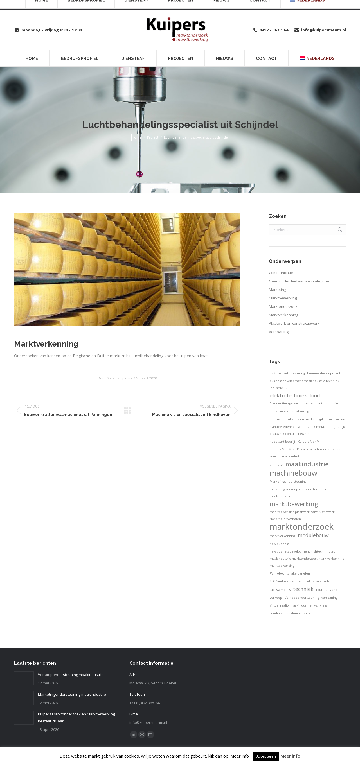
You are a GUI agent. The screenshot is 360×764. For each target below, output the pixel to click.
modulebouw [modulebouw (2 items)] (313, 535)
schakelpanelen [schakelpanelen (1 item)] (298, 573)
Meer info (290, 756)
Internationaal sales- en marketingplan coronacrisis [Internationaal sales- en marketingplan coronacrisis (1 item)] (307, 419)
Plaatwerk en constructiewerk (294, 323)
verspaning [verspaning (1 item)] (329, 598)
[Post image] (24, 678)
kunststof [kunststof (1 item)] (276, 465)
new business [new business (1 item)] (279, 544)
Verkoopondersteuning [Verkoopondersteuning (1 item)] (302, 598)
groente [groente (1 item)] (307, 403)
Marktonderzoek (283, 306)
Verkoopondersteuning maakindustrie (71, 674)
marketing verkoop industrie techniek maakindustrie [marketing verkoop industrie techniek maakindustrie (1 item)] (298, 492)
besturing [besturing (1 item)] (298, 373)
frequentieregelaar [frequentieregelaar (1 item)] (284, 403)
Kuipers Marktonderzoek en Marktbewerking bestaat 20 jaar (76, 717)
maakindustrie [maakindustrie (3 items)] (306, 463)
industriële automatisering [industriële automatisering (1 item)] (289, 411)
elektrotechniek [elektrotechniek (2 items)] (288, 395)
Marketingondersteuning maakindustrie (72, 694)
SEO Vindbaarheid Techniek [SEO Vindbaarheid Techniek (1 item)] (290, 581)
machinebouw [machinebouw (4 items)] (293, 472)
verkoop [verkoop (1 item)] (276, 598)
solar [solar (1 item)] (327, 581)
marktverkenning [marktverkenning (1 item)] (282, 536)
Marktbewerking (283, 297)
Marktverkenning (283, 314)
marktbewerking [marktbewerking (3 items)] (294, 503)
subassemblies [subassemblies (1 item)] (280, 590)
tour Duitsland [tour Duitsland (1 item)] (326, 590)
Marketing (277, 289)
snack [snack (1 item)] (317, 581)
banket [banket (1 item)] (283, 373)
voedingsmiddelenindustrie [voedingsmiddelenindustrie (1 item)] (290, 613)
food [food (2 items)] (315, 395)
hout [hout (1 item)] (318, 403)
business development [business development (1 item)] (323, 373)
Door (114, 378)
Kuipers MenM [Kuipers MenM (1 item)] (309, 442)
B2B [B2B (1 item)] (272, 373)
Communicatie (281, 272)
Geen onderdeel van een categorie (299, 281)
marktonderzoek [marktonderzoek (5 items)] (302, 526)
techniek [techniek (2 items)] (303, 589)
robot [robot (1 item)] (280, 573)
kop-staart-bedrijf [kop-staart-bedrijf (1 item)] (282, 442)
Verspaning (279, 331)
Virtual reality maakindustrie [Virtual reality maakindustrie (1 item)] (291, 605)
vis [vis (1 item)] (316, 605)
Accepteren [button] (266, 756)
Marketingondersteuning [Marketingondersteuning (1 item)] (288, 481)
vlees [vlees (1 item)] (323, 605)
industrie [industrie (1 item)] (331, 403)
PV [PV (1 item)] (271, 573)
